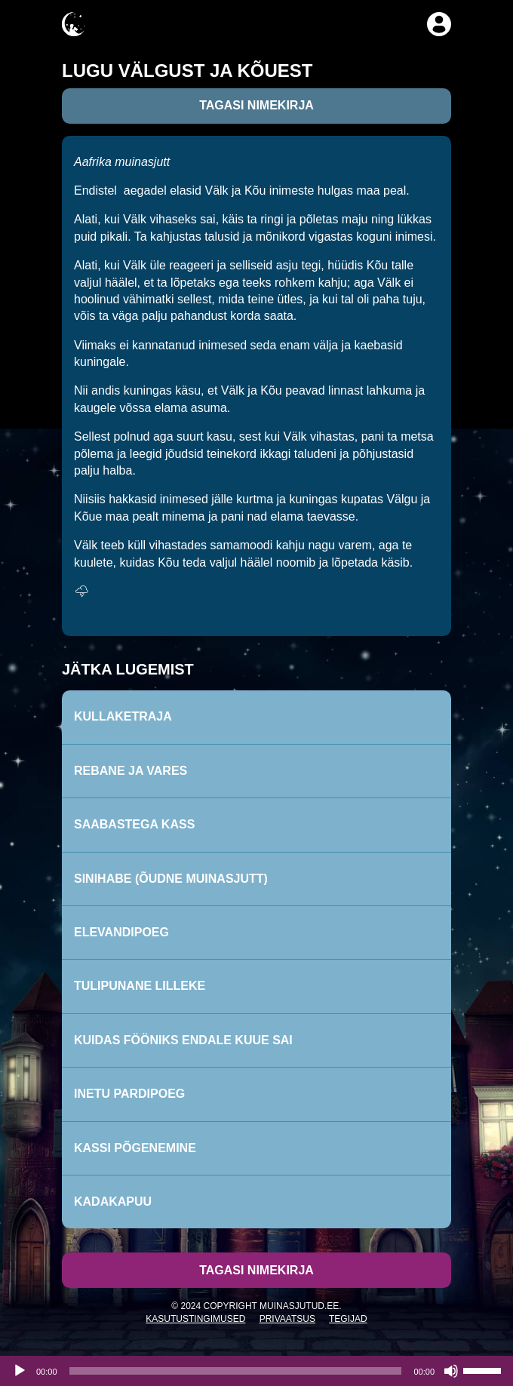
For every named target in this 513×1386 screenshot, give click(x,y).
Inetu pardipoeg (129, 1093)
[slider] (235, 1371)
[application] (256, 1371)
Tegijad (348, 1319)
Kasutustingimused (195, 1319)
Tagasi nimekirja (256, 105)
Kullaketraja (123, 716)
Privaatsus (287, 1319)
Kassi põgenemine (135, 1148)
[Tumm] (451, 1370)
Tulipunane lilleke (139, 985)
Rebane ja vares (130, 770)
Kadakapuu (113, 1201)
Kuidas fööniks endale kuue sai (183, 1040)
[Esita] (19, 1370)
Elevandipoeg (121, 932)
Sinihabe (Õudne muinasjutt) (171, 878)
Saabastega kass (134, 824)
